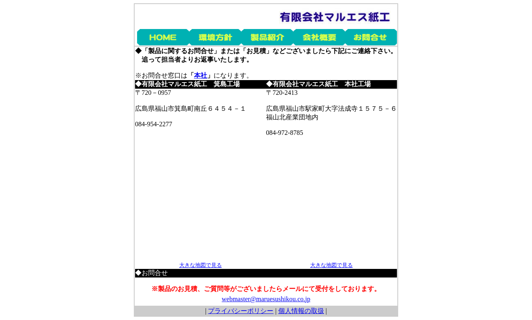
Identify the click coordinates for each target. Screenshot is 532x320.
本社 (200, 75)
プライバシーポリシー (240, 310)
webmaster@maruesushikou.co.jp (266, 298)
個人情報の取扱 (301, 310)
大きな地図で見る (200, 265)
